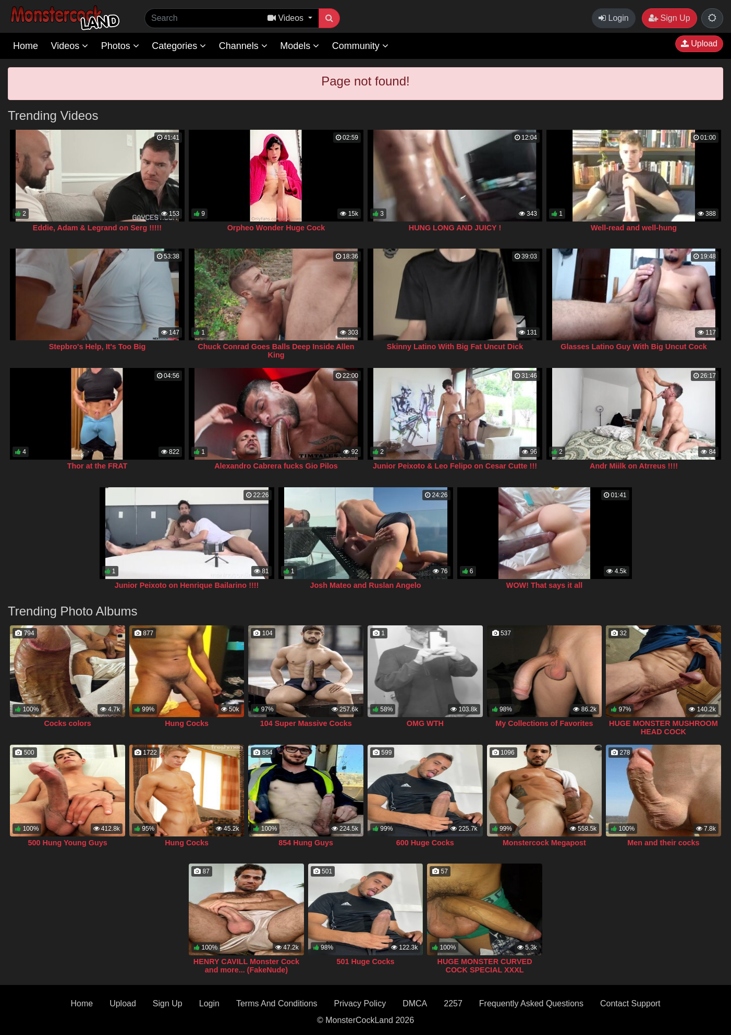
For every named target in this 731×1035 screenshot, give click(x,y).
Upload (699, 43)
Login (614, 18)
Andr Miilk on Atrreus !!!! (634, 466)
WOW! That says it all (544, 585)
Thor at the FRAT (97, 466)
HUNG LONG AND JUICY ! (455, 228)
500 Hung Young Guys (67, 843)
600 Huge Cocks (425, 843)
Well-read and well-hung (634, 228)
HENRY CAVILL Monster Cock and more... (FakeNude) (246, 965)
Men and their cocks (663, 843)
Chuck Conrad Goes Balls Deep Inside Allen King (276, 350)
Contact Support (630, 1003)
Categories (179, 46)
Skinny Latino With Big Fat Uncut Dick (455, 346)
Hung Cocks (187, 723)
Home (25, 46)
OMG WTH (425, 723)
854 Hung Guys (305, 843)
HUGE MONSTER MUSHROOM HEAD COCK (663, 727)
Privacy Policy (360, 1003)
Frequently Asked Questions (531, 1003)
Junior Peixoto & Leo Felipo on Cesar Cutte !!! (455, 466)
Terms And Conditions (277, 1003)
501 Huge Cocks (365, 961)
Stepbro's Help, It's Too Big (97, 346)
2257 (453, 1003)
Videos (69, 46)
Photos (120, 46)
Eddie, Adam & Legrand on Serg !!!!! (97, 228)
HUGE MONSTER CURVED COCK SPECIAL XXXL (484, 965)
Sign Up (669, 18)
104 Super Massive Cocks (306, 723)
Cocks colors (67, 723)
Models (299, 46)
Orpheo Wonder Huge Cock (276, 228)
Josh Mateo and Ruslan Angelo (365, 585)
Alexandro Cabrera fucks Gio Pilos (276, 466)
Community (360, 46)
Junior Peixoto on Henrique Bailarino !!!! (187, 585)
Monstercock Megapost (544, 843)
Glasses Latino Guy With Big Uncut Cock (634, 346)
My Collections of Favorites (544, 723)
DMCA (415, 1003)
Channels (243, 46)
